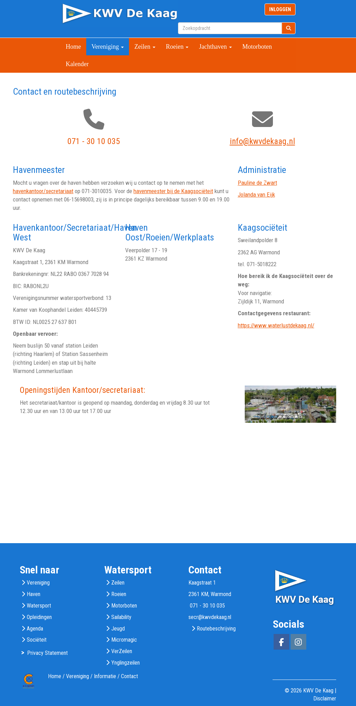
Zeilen (144, 46)
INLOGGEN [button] (280, 9)
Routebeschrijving (216, 628)
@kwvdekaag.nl (262, 141)
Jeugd (118, 628)
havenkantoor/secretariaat (43, 191)
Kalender (77, 64)
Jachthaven (215, 46)
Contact (129, 676)
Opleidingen (39, 617)
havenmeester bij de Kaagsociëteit (173, 191)
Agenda (35, 628)
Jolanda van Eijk (256, 194)
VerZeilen (121, 651)
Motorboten (257, 46)
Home (73, 46)
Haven (33, 594)
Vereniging (107, 46)
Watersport (39, 605)
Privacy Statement (47, 653)
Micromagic (124, 639)
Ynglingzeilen (125, 662)
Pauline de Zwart (257, 182)
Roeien (177, 46)
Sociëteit (37, 639)
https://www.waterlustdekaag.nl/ (276, 325)
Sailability (121, 617)
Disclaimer (324, 698)
